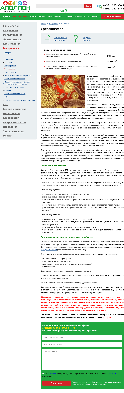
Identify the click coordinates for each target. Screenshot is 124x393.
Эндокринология (13, 131)
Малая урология (12, 35)
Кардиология (11, 118)
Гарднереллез (10, 65)
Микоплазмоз (10, 72)
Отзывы (69, 16)
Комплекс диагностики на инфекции (19, 100)
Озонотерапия (11, 113)
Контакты (80, 16)
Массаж (7, 136)
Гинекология (11, 26)
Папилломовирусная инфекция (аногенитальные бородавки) (16, 83)
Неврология (10, 127)
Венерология (53, 24)
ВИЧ (6, 97)
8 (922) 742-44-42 (113, 8)
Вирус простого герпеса (14, 78)
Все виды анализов (14, 109)
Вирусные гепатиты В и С (14, 94)
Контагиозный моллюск (14, 87)
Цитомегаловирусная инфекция (17, 75)
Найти (88, 6)
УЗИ (5, 104)
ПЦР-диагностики (49, 249)
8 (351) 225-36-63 (113, 5)
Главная (43, 24)
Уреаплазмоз (9, 69)
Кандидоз (8, 62)
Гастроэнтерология (14, 122)
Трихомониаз (10, 56)
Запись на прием (112, 16)
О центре (5, 16)
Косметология (11, 44)
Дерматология (12, 39)
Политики (111, 373)
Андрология (10, 30)
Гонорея (7, 52)
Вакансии (93, 16)
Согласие (52, 373)
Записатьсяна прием (60, 38)
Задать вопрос (54, 16)
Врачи (33, 16)
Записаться (56, 383)
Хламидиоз (8, 59)
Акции (41, 16)
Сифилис (8, 90)
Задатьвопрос (87, 38)
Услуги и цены (20, 16)
